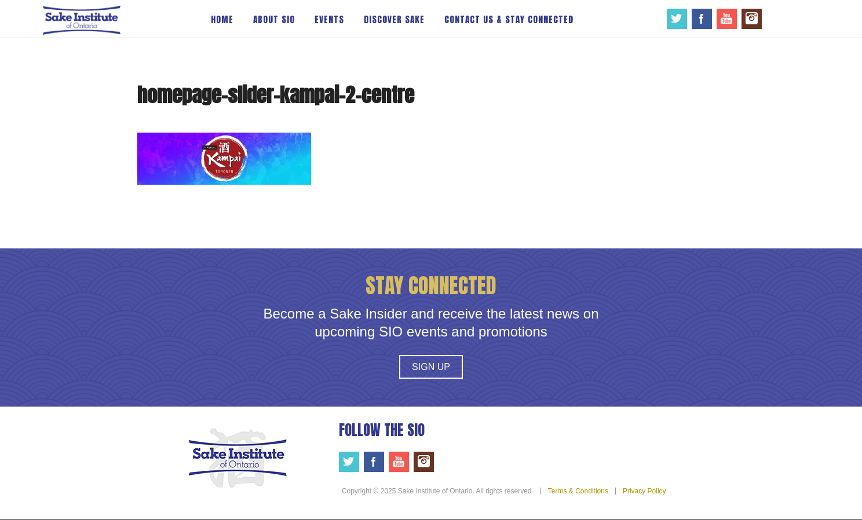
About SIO (274, 19)
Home (222, 19)
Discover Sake (394, 19)
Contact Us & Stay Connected (509, 19)
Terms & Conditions (578, 491)
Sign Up (431, 367)
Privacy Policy (644, 491)
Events (329, 19)
